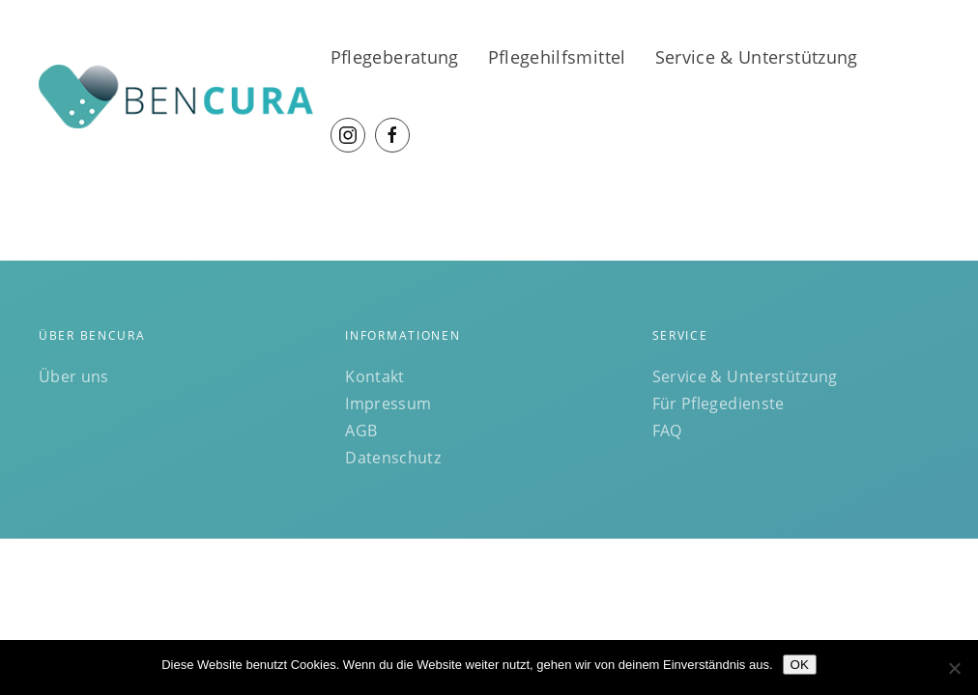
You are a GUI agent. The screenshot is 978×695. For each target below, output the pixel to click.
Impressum (388, 403)
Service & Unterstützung (756, 57)
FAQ (667, 430)
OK (800, 664)
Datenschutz (393, 457)
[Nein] (954, 668)
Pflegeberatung (395, 57)
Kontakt (374, 376)
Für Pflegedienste (718, 403)
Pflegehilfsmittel (557, 57)
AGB (361, 430)
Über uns (74, 376)
